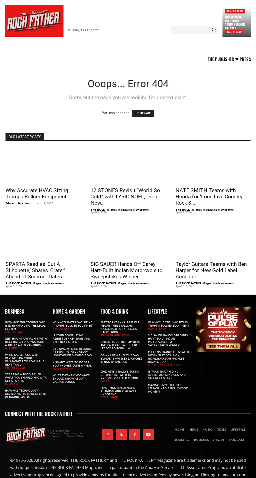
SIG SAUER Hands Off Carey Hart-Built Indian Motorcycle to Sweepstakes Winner (126, 270)
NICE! (103, 364)
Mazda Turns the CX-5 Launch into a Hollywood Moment (168, 388)
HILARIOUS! (12, 348)
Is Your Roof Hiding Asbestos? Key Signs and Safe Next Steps (71, 338)
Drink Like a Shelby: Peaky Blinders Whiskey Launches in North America (121, 358)
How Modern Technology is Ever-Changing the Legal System (25, 325)
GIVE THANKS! (109, 397)
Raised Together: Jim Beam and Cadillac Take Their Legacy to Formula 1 (120, 345)
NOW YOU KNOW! (63, 368)
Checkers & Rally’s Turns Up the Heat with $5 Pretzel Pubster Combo (119, 375)
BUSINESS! (11, 383)
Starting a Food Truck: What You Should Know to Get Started (26, 377)
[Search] (213, 30)
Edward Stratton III (20, 203)
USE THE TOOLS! (15, 367)
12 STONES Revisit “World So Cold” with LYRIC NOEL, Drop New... (125, 196)
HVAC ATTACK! (234, 32)
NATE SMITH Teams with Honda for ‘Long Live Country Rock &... (209, 196)
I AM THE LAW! (14, 331)
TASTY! (105, 381)
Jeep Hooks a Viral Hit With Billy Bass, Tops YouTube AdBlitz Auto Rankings (26, 342)
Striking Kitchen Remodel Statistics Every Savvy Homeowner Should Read (72, 352)
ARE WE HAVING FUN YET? (116, 335)
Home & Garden (235, 11)
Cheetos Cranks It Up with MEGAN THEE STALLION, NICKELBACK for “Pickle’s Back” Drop (121, 327)
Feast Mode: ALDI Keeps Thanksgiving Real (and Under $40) (118, 391)
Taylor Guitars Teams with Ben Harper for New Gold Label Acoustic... (211, 270)
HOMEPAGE (143, 113)
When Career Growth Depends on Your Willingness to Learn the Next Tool (24, 359)
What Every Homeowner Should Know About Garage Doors (71, 378)
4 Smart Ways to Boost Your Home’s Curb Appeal (72, 364)
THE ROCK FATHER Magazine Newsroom (119, 209)
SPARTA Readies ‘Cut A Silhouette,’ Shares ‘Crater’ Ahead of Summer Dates (35, 270)
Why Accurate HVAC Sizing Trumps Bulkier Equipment (234, 22)
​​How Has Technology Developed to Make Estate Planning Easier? (25, 394)
